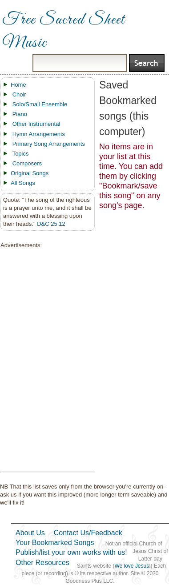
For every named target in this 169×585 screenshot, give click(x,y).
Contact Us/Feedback (88, 533)
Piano (19, 114)
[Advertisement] (44, 360)
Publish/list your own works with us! (71, 552)
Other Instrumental (36, 123)
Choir (19, 94)
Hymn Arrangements (38, 134)
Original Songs (29, 173)
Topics (20, 153)
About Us (30, 533)
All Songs (23, 183)
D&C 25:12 (51, 223)
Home (18, 84)
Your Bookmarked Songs (55, 542)
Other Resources (42, 562)
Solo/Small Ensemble (40, 104)
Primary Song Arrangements (48, 143)
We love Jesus (131, 566)
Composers (27, 163)
